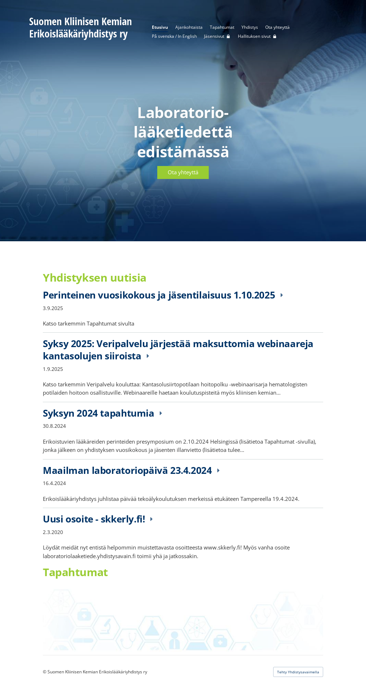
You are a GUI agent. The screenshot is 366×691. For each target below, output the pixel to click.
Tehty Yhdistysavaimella (298, 671)
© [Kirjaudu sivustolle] (45, 672)
